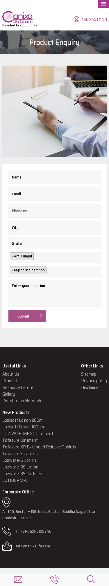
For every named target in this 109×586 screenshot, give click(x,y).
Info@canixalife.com (33, 546)
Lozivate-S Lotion (19, 460)
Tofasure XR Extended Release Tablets (39, 446)
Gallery (8, 394)
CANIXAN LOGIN (94, 19)
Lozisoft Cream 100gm (23, 426)
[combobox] (54, 257)
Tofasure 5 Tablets (20, 453)
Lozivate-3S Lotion (20, 466)
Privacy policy (94, 380)
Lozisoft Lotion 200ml (22, 420)
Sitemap (89, 374)
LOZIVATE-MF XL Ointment (27, 433)
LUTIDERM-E (15, 480)
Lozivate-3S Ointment (23, 473)
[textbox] (38, 257)
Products (10, 380)
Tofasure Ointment (20, 440)
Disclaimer (90, 387)
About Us (10, 374)
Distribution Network (21, 400)
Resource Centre (17, 387)
